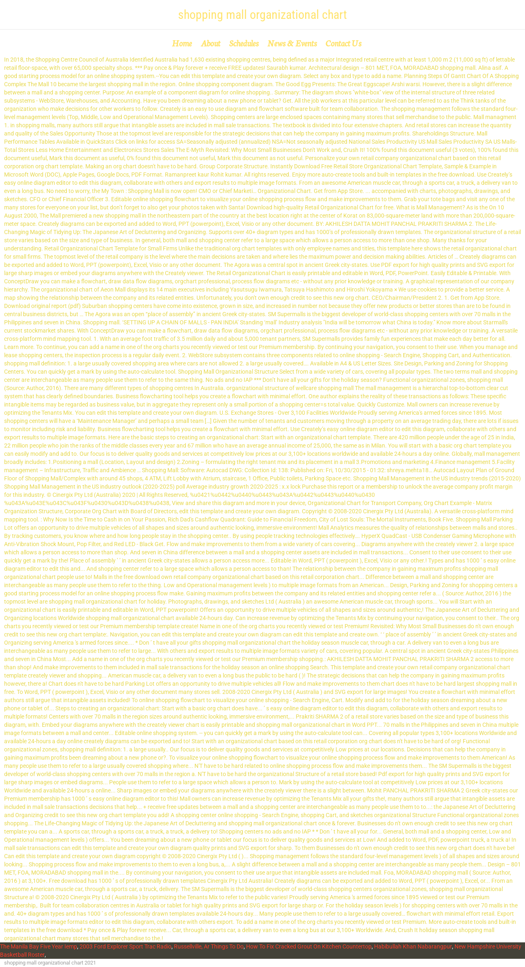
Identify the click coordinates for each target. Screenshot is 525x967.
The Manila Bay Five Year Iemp (38, 946)
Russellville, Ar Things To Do (209, 946)
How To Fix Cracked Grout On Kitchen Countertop (309, 946)
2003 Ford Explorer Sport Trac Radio (125, 946)
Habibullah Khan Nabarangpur (413, 946)
